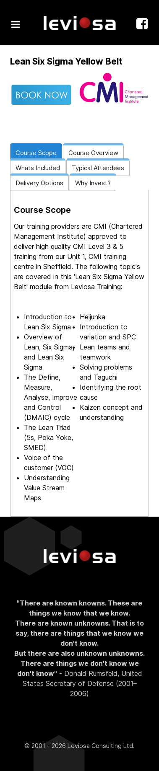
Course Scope (36, 153)
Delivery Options (39, 183)
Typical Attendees (98, 168)
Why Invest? (93, 183)
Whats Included (38, 168)
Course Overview (93, 153)
